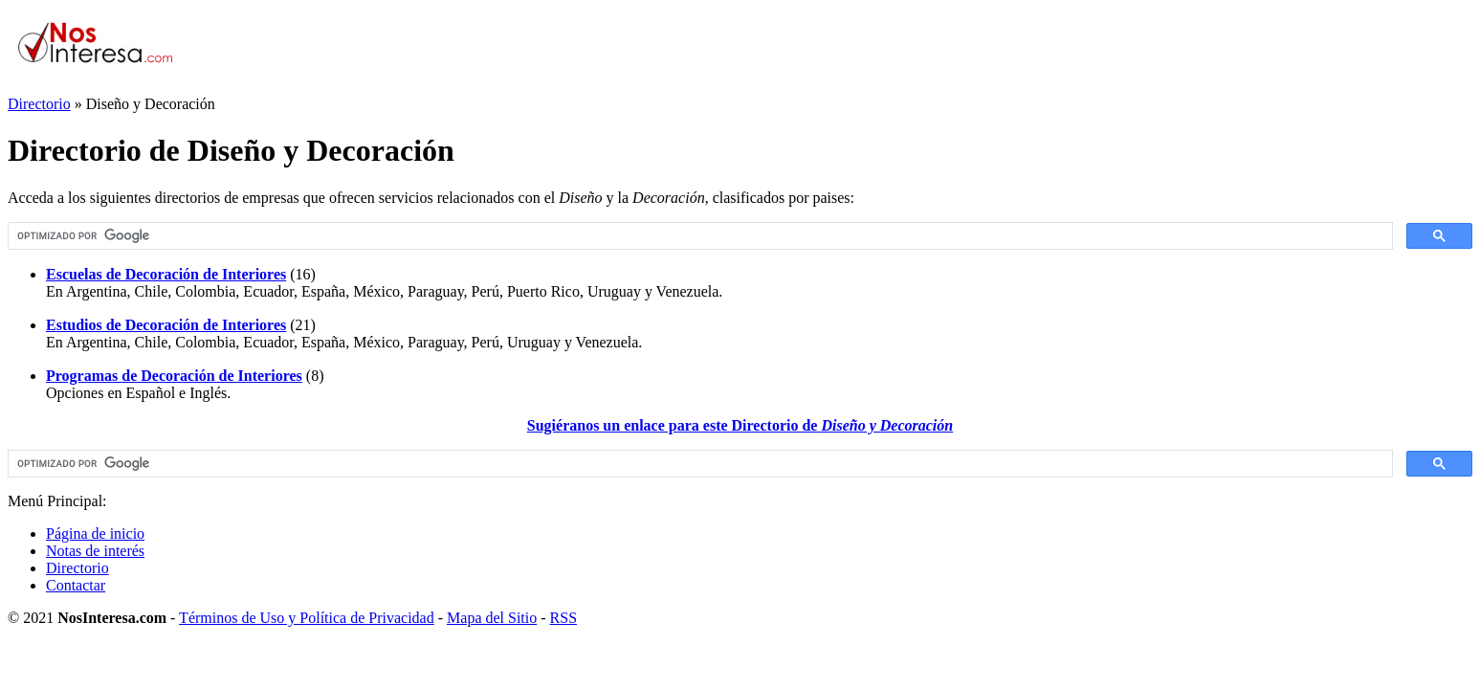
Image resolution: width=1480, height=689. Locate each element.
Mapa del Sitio (492, 618)
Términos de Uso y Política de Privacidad (306, 618)
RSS (563, 618)
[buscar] (698, 236)
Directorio (39, 104)
